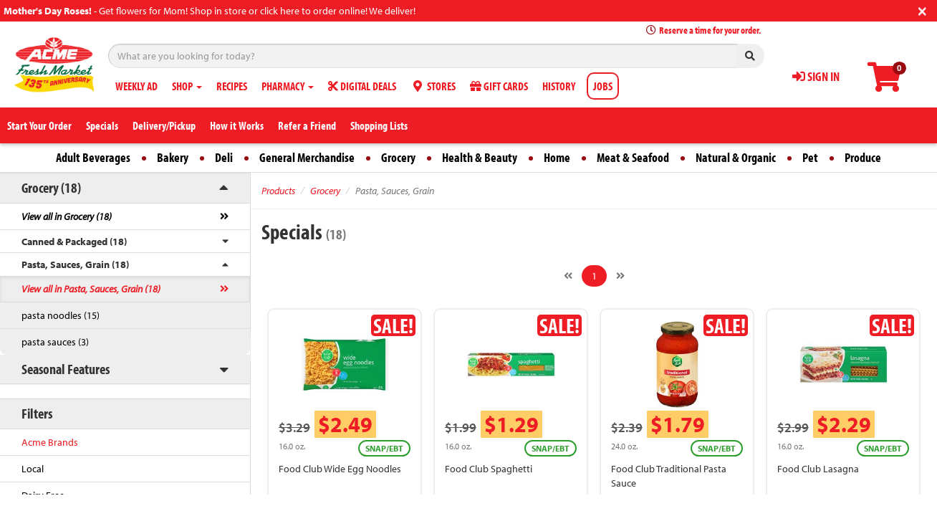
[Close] (922, 9)
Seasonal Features (65, 369)
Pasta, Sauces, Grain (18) (75, 264)
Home (557, 157)
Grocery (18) (51, 187)
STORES (433, 86)
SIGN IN (816, 76)
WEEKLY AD (136, 86)
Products (278, 190)
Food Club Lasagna (818, 468)
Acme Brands (49, 442)
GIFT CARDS (499, 86)
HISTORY (558, 86)
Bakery (172, 157)
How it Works (237, 125)
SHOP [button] (187, 86)
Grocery (398, 157)
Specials (102, 125)
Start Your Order (39, 125)
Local (32, 468)
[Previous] (568, 276)
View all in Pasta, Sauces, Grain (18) (90, 288)
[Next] (620, 276)
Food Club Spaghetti (488, 468)
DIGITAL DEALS (362, 86)
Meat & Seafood (633, 157)
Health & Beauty (479, 157)
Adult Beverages (93, 157)
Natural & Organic (736, 157)
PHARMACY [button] (287, 86)
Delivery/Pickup (164, 125)
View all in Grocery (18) (66, 216)
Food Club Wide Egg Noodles (340, 468)
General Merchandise (307, 157)
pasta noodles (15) (60, 315)
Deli (224, 157)
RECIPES (231, 86)
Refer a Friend (307, 125)
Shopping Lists (379, 125)
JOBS (602, 86)
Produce (863, 157)
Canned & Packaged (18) (74, 241)
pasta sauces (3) (55, 341)
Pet (810, 157)
